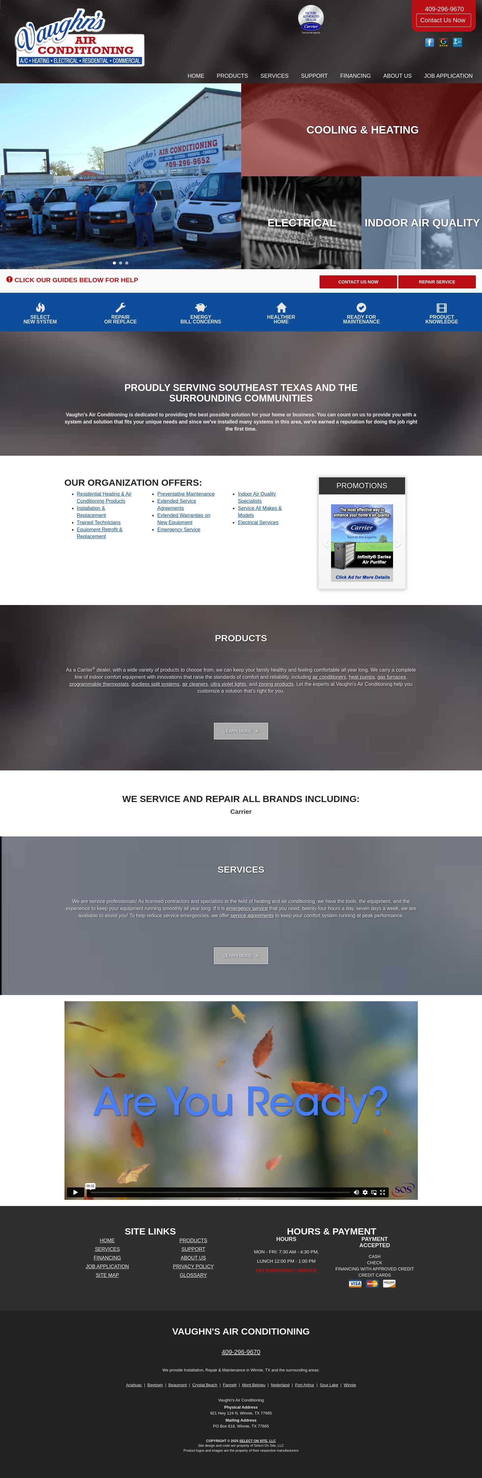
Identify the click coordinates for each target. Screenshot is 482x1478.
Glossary (193, 1275)
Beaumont (177, 1385)
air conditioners (329, 677)
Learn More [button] (240, 731)
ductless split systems (155, 684)
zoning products (276, 684)
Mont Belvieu (253, 1385)
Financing (355, 76)
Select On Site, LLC (257, 1441)
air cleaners (195, 684)
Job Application (448, 76)
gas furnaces (392, 677)
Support (314, 76)
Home (196, 76)
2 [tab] (122, 264)
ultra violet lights (228, 684)
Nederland (280, 1385)
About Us (397, 76)
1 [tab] (116, 264)
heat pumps (362, 677)
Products (232, 76)
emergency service (247, 908)
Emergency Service (178, 529)
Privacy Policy (193, 1266)
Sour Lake (329, 1385)
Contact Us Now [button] (443, 20)
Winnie (350, 1385)
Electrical (302, 223)
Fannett (230, 1385)
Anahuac (134, 1385)
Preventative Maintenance (185, 494)
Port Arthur (304, 1385)
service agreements (252, 915)
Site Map (107, 1275)
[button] (358, 281)
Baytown (155, 1385)
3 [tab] (128, 264)
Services (274, 76)
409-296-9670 (241, 1352)
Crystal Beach (204, 1385)
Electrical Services (258, 522)
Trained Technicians (99, 522)
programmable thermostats (99, 684)
